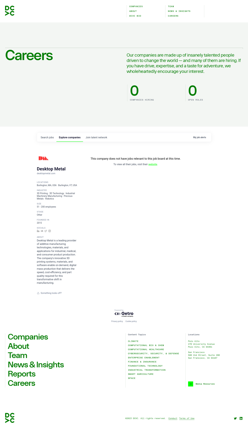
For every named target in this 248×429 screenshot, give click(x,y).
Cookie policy (131, 321)
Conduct (172, 418)
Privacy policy (117, 321)
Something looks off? (49, 293)
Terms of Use (186, 418)
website (152, 164)
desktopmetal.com (46, 173)
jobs (47, 137)
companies (70, 137)
